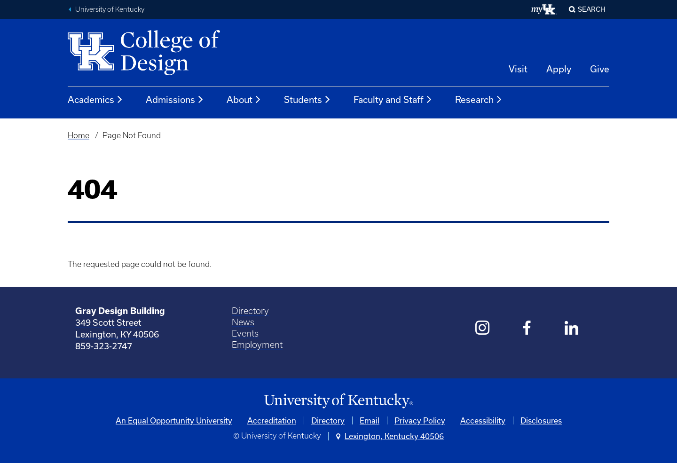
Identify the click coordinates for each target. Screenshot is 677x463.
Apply (558, 68)
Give (599, 68)
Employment (257, 345)
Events (245, 333)
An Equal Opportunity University (174, 420)
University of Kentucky (109, 9)
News (243, 322)
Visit (518, 68)
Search (592, 9)
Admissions (175, 99)
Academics (95, 99)
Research (479, 99)
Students (307, 99)
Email (369, 420)
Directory (250, 311)
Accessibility (482, 420)
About (244, 99)
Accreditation (271, 420)
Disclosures (541, 420)
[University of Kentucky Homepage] (338, 401)
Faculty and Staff (393, 99)
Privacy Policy (419, 420)
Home (78, 135)
